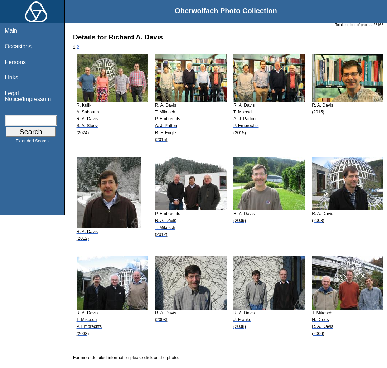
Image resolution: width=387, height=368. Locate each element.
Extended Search (32, 142)
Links (11, 77)
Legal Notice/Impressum (28, 96)
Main (11, 31)
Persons (15, 62)
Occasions (18, 46)
